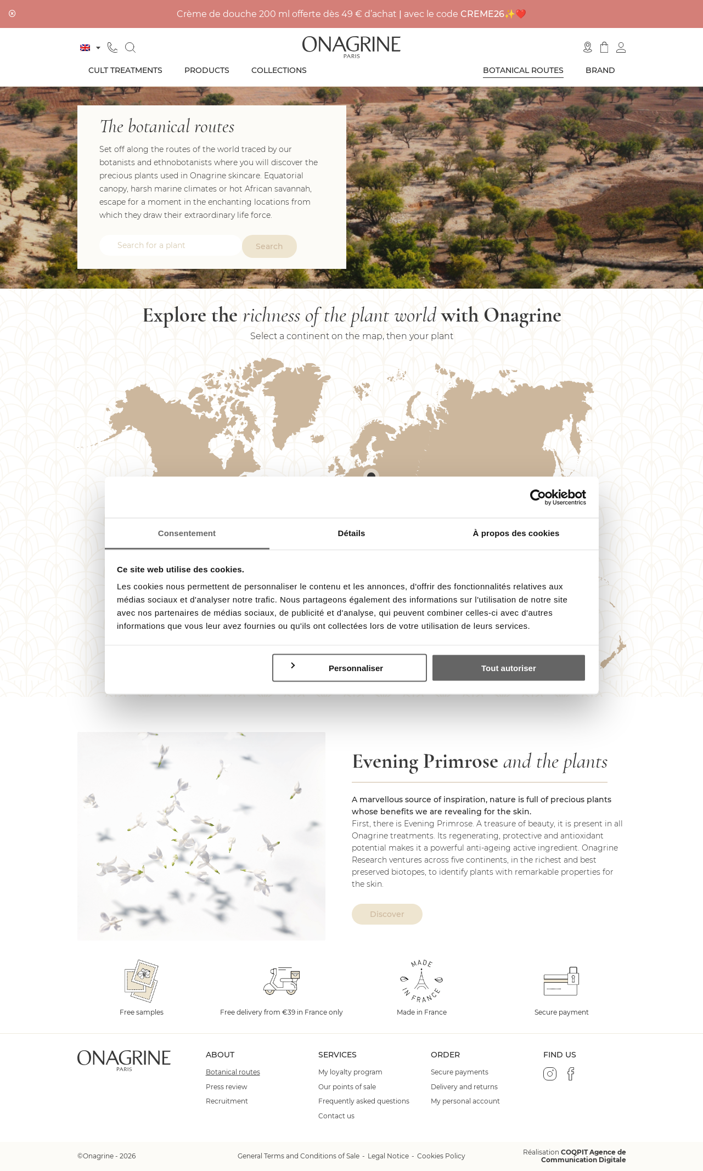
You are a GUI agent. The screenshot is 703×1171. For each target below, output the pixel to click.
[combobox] (170, 245)
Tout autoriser (508, 667)
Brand (600, 70)
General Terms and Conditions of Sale (298, 1156)
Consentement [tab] (187, 533)
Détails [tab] (351, 533)
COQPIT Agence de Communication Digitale (583, 1156)
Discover (387, 914)
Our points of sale (347, 1087)
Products (206, 70)
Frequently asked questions (363, 1101)
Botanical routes (523, 70)
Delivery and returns (464, 1087)
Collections (279, 70)
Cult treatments (125, 70)
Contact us (336, 1116)
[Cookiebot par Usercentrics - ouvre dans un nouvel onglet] (538, 497)
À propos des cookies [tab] (516, 533)
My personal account (465, 1101)
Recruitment (227, 1101)
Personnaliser (336, 667)
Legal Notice (388, 1156)
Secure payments (459, 1072)
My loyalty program (350, 1072)
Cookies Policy (441, 1156)
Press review (227, 1087)
